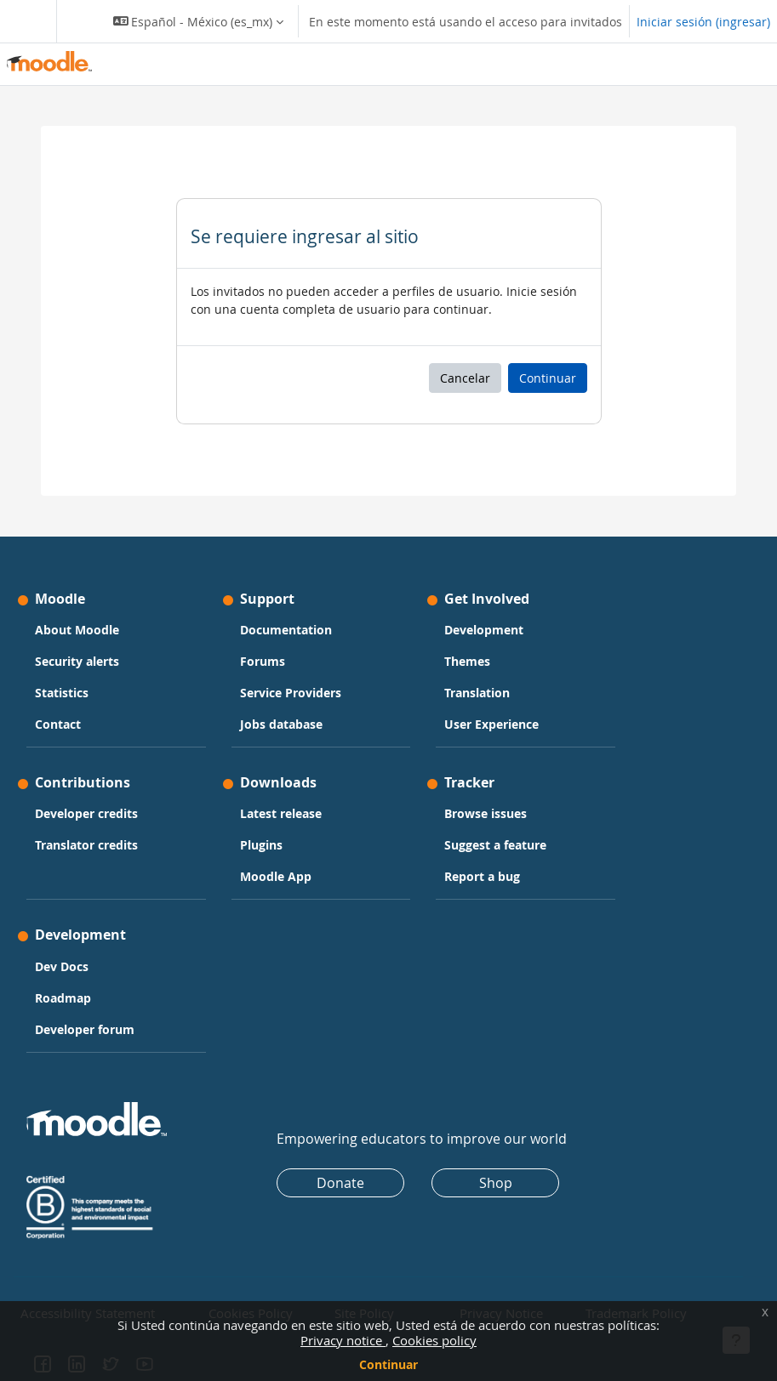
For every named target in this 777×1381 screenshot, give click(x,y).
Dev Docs (62, 966)
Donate (340, 1183)
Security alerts (77, 661)
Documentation (286, 630)
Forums (262, 661)
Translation (477, 693)
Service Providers (290, 693)
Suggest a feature (495, 845)
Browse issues (485, 813)
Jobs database (281, 724)
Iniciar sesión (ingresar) (703, 22)
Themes (467, 661)
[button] (198, 21)
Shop (495, 1183)
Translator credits (86, 845)
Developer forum (84, 1029)
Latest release (281, 813)
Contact (58, 724)
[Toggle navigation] (24, 21)
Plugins (261, 845)
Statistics (62, 693)
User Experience (491, 724)
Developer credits (86, 813)
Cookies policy (434, 1340)
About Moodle (77, 630)
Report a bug (482, 876)
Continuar (388, 1364)
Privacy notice (343, 1340)
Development (483, 630)
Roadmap (63, 998)
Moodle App (275, 876)
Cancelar (465, 378)
